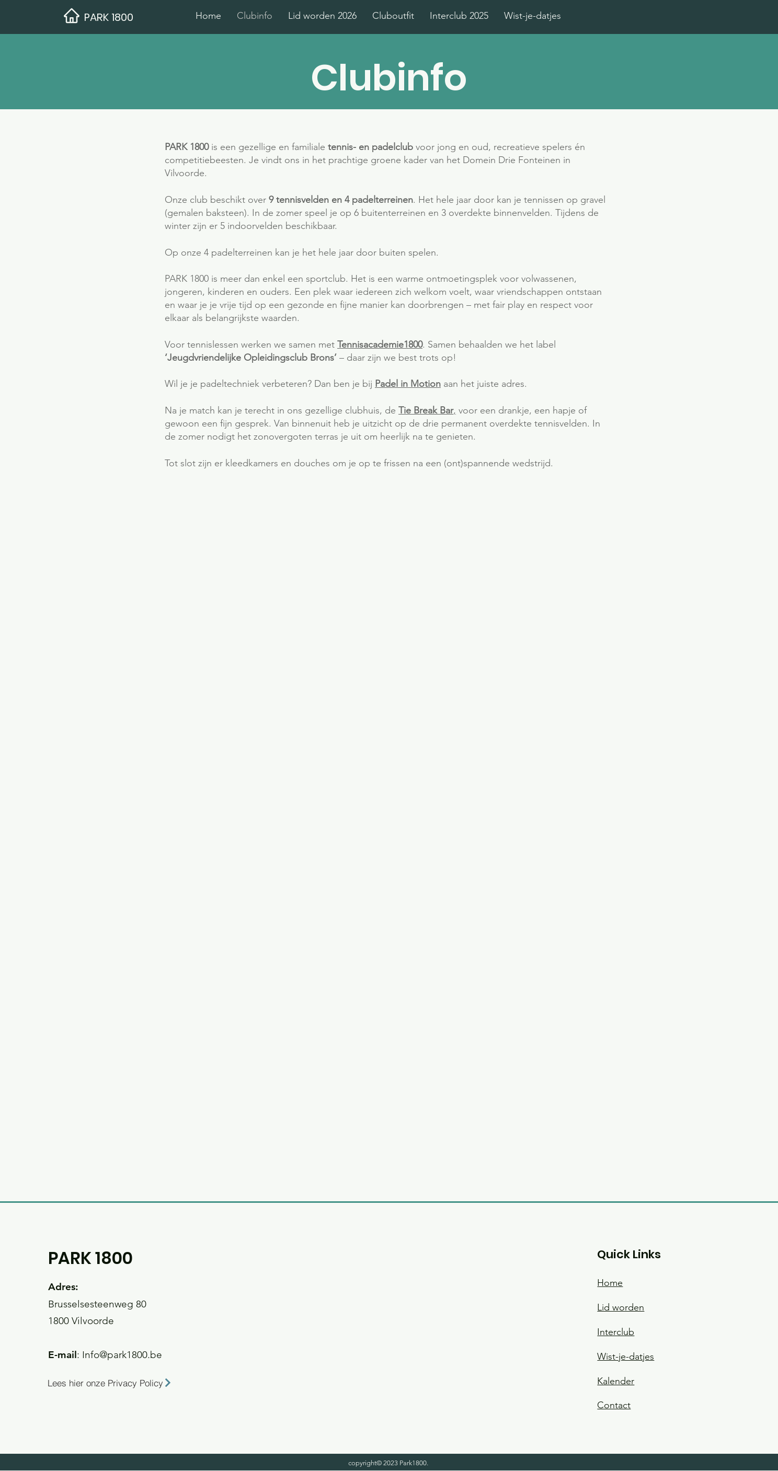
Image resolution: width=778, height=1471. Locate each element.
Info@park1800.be (122, 1355)
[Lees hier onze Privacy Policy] (121, 1382)
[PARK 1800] (135, 17)
